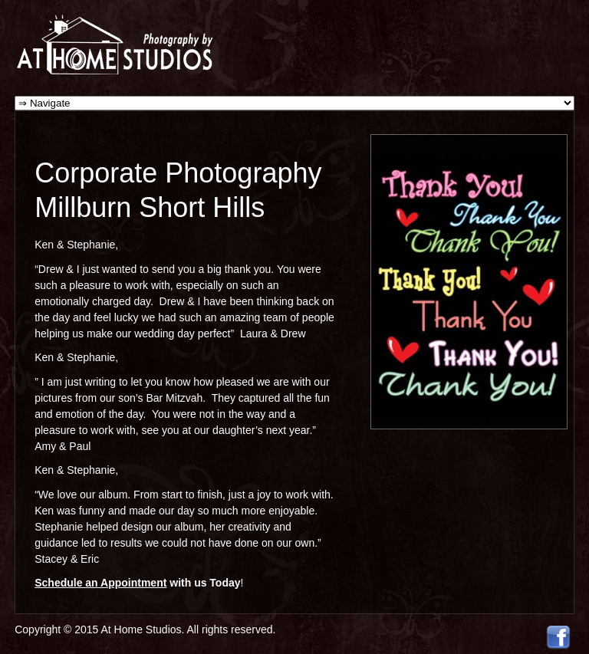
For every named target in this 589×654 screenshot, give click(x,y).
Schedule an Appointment (100, 583)
